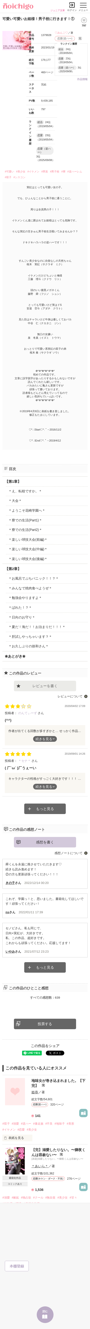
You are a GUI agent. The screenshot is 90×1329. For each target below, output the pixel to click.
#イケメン (33, 171)
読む (45, 1311)
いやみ (10, 951)
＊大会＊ (15, 501)
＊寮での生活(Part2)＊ (25, 530)
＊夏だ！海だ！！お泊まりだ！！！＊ (37, 627)
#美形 (70, 1123)
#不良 (49, 1123)
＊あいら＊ (39, 1166)
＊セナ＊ (25, 761)
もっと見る (45, 809)
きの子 (10, 883)
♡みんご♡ (61, 32)
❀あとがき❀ (15, 656)
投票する (45, 1024)
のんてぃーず (28, 713)
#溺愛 (15, 1123)
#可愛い (9, 171)
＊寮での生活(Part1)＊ (25, 520)
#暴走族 (38, 1123)
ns (7, 912)
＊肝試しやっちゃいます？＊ (30, 637)
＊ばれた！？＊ (20, 607)
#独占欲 (26, 1197)
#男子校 (54, 171)
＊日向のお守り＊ (21, 617)
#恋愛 (21, 1129)
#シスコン (19, 177)
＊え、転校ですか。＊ (25, 491)
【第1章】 (13, 481)
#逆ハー (26, 1123)
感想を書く (45, 842)
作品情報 (82, 79)
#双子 (8, 177)
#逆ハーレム (74, 171)
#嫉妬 (15, 1197)
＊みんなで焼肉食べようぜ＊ (30, 588)
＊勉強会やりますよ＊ (25, 598)
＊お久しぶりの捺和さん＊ (28, 646)
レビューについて (70, 696)
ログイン (72, 10)
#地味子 (59, 1123)
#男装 (44, 171)
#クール (38, 1197)
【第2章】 (13, 569)
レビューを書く (45, 686)
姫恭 (34, 1092)
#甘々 (73, 1197)
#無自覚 (50, 1197)
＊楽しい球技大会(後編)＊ (28, 559)
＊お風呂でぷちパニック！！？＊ (33, 578)
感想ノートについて (68, 853)
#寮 (63, 171)
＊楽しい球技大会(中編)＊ (28, 549)
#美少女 (20, 171)
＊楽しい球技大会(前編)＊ (28, 539)
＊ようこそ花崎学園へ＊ (26, 510)
